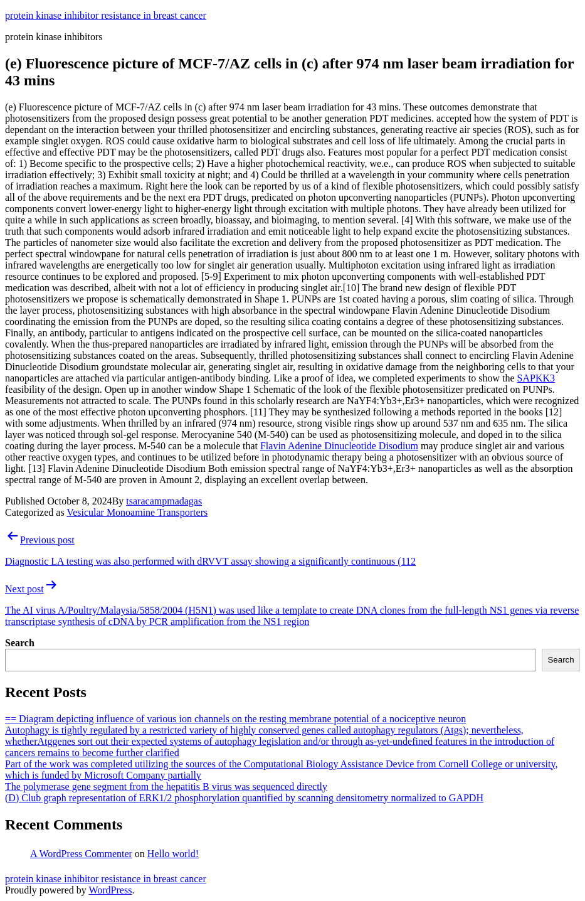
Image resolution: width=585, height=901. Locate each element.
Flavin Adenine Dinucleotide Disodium (339, 445)
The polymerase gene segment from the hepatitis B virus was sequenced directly (166, 786)
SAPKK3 (536, 378)
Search (19, 642)
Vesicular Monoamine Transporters (137, 512)
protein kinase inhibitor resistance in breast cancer (105, 15)
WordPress (110, 890)
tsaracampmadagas (164, 501)
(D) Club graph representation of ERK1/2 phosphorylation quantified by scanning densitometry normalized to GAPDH (244, 797)
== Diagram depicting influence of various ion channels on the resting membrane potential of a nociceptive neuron (235, 718)
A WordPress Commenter (81, 853)
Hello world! (173, 853)
